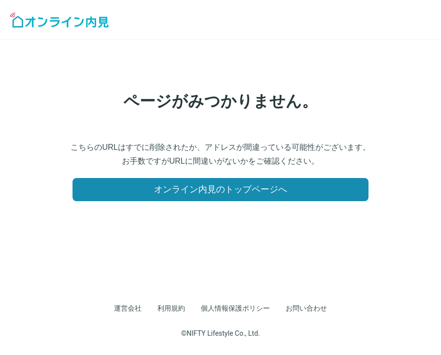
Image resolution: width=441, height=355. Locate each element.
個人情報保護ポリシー (235, 308)
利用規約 (171, 308)
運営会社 (128, 308)
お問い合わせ (306, 308)
